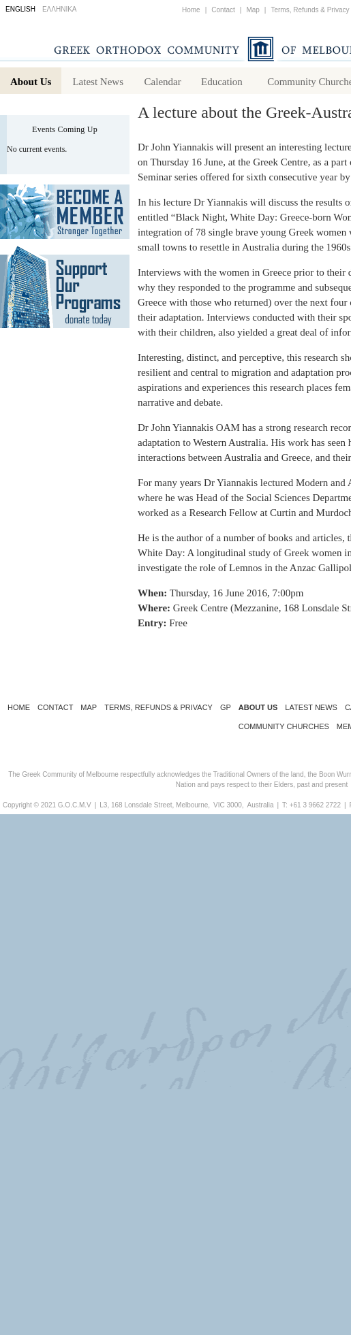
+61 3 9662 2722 (315, 807)
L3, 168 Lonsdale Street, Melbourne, (155, 807)
